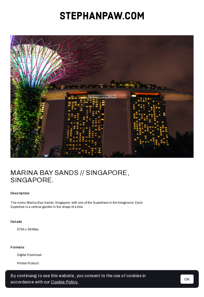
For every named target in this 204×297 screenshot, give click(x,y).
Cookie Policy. (65, 282)
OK (187, 279)
